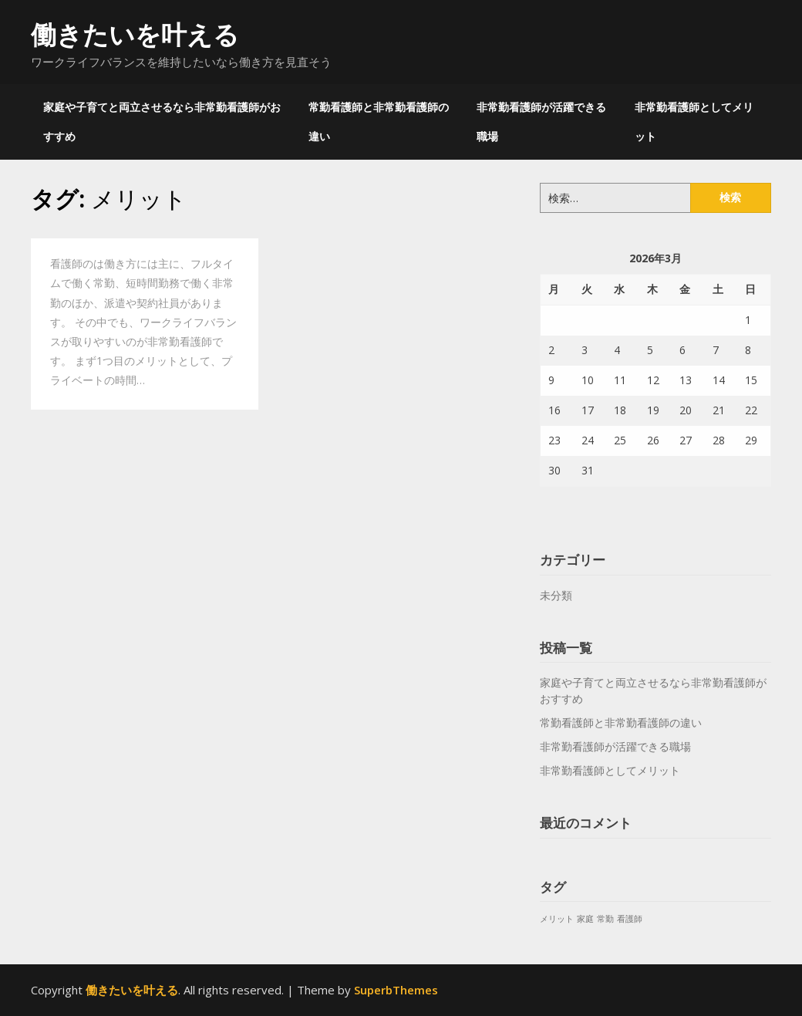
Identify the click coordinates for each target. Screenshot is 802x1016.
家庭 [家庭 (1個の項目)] (585, 918)
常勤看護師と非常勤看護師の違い (378, 121)
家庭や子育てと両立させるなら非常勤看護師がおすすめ (162, 121)
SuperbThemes (396, 989)
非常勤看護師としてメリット (694, 121)
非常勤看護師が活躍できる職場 (541, 121)
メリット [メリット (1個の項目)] (557, 918)
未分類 (556, 595)
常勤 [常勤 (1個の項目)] (605, 918)
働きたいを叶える (135, 34)
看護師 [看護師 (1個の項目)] (629, 918)
